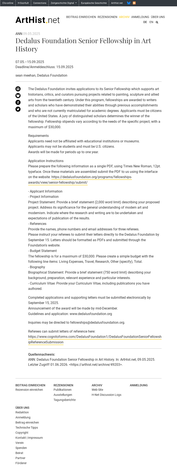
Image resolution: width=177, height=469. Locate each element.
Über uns (158, 17)
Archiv (124, 17)
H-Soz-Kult (23, 3)
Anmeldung (140, 17)
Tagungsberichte (65, 400)
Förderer (21, 463)
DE (145, 22)
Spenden (21, 448)
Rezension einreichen (29, 389)
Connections (39, 3)
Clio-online (7, 3)
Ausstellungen (63, 394)
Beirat (19, 453)
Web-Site (97, 389)
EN (151, 22)
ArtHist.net (117, 3)
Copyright (21, 432)
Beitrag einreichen (81, 17)
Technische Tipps (26, 427)
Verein (19, 442)
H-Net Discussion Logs (106, 394)
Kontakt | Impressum (29, 437)
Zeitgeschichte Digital (63, 3)
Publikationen (63, 389)
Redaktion (22, 412)
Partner (20, 458)
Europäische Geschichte (94, 3)
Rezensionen (107, 17)
